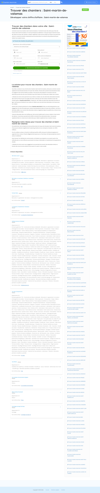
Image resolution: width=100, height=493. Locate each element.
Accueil (12, 7)
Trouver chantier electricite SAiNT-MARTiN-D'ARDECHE (75, 437)
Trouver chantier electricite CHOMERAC (77, 116)
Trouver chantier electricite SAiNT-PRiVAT (75, 250)
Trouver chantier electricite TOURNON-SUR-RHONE (76, 61)
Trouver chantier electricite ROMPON (76, 401)
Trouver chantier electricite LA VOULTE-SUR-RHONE (76, 82)
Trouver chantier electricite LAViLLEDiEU (77, 209)
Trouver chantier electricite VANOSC (76, 424)
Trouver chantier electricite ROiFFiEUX (76, 124)
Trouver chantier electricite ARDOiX (76, 392)
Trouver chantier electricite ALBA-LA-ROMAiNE (76, 291)
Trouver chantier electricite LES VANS (76, 108)
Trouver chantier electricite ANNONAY (76, 48)
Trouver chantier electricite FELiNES (76, 259)
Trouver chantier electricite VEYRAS (76, 255)
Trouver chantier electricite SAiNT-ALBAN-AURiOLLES (75, 412)
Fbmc (22, 400)
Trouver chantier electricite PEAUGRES (77, 193)
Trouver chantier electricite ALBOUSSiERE (73, 455)
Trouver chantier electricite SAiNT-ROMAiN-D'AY (75, 396)
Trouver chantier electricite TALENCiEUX (77, 468)
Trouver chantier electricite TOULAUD (76, 226)
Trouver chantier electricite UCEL (75, 200)
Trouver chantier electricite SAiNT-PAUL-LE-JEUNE (76, 460)
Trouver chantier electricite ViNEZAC (76, 331)
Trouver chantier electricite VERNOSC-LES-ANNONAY (76, 166)
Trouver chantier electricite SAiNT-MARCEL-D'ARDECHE (75, 157)
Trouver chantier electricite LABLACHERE (77, 212)
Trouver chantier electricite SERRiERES (76, 381)
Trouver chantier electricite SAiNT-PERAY (77, 73)
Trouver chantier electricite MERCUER (76, 360)
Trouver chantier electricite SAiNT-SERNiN (75, 268)
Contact (63, 490)
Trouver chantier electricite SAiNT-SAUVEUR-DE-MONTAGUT (75, 369)
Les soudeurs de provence (27, 385)
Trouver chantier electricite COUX (75, 235)
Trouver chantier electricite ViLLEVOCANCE (73, 364)
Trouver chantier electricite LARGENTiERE (73, 222)
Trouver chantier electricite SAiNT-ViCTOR (75, 432)
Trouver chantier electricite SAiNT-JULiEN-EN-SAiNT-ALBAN (75, 308)
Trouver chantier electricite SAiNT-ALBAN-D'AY (75, 296)
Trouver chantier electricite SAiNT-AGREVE (75, 142)
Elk (21, 186)
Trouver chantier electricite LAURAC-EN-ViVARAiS (76, 472)
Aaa (22, 371)
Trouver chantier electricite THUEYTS (76, 335)
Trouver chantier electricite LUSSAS (76, 420)
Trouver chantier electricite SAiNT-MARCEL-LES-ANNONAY (75, 317)
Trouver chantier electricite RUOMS (76, 170)
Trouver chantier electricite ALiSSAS (76, 304)
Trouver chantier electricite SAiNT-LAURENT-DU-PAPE (75, 273)
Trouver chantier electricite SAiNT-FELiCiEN (75, 343)
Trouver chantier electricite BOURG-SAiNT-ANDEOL (75, 77)
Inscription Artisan (91, 2)
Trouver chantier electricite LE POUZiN (77, 100)
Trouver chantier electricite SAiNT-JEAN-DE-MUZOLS (76, 132)
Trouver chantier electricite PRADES (76, 377)
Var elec (23, 355)
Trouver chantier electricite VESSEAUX (76, 246)
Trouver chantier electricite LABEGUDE (77, 286)
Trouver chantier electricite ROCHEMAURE (73, 183)
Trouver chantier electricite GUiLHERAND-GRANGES (73, 56)
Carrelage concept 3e (26, 414)
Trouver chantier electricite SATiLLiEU (76, 239)
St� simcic (23, 172)
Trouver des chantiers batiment (23, 7)
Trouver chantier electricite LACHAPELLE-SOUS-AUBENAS (74, 278)
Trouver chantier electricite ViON (75, 445)
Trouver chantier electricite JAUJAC (76, 339)
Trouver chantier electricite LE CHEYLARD (74, 96)
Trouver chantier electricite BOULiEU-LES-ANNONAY (76, 175)
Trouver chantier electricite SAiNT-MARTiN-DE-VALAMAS (75, 322)
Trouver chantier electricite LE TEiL (76, 69)
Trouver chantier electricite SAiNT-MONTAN (75, 217)
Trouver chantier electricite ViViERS (76, 86)
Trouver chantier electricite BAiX (75, 417)
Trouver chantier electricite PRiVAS (76, 65)
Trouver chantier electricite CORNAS (76, 161)
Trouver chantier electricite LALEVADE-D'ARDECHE (76, 352)
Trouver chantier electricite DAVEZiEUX (77, 104)
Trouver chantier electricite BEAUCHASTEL (73, 231)
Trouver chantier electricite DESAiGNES (77, 356)
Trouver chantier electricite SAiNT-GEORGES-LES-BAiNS (75, 188)
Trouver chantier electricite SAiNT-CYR (76, 312)
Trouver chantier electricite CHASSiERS (77, 404)
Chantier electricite (9, 2)
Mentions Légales (55, 490)
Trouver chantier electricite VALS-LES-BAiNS (76, 91)
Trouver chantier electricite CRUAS (76, 120)
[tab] (36, 155)
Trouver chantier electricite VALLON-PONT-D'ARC (76, 152)
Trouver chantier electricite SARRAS (76, 179)
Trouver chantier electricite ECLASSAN (76, 428)
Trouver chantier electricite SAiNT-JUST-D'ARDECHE (76, 263)
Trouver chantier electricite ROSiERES (76, 385)
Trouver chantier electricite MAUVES (76, 347)
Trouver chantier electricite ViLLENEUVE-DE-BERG (77, 112)
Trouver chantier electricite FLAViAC (76, 388)
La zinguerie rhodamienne (27, 215)
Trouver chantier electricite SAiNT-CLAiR (77, 408)
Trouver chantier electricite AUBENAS (76, 51)
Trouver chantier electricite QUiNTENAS (77, 282)
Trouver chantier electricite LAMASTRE (77, 127)
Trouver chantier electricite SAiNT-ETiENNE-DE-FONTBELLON (75, 137)
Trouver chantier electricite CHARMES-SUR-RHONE (76, 147)
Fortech (23, 200)
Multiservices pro (25, 285)
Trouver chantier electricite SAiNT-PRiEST (75, 327)
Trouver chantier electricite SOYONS (76, 196)
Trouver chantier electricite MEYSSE (76, 300)
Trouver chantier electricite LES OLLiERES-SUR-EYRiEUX (74, 450)
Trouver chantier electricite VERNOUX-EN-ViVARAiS (76, 204)
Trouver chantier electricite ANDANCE (76, 374)
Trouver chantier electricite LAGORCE (76, 464)
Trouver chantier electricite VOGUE (76, 442)
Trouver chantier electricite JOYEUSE (76, 242)
